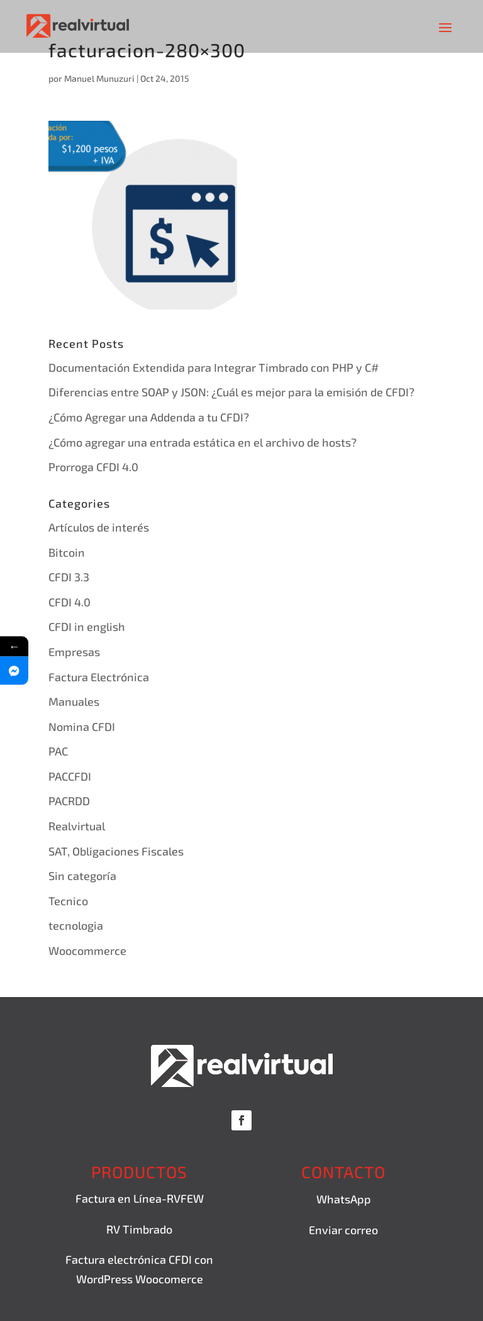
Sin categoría (82, 876)
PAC (58, 751)
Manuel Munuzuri (99, 78)
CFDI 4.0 (69, 602)
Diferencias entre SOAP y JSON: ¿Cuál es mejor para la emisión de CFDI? (231, 392)
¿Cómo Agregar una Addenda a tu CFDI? (148, 417)
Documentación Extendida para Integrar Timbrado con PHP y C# (213, 367)
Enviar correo (343, 1230)
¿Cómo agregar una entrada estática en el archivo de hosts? (202, 442)
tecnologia (75, 925)
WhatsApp (343, 1199)
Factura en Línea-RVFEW (139, 1198)
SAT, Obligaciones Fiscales (116, 851)
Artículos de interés (98, 527)
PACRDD (69, 801)
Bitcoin (66, 552)
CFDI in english (86, 626)
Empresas (74, 652)
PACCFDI (69, 776)
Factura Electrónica (98, 677)
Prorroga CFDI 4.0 (93, 467)
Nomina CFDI (81, 726)
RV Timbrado (139, 1229)
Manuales (73, 701)
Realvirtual (76, 826)
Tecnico (68, 901)
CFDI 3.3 (68, 577)
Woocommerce (87, 950)
